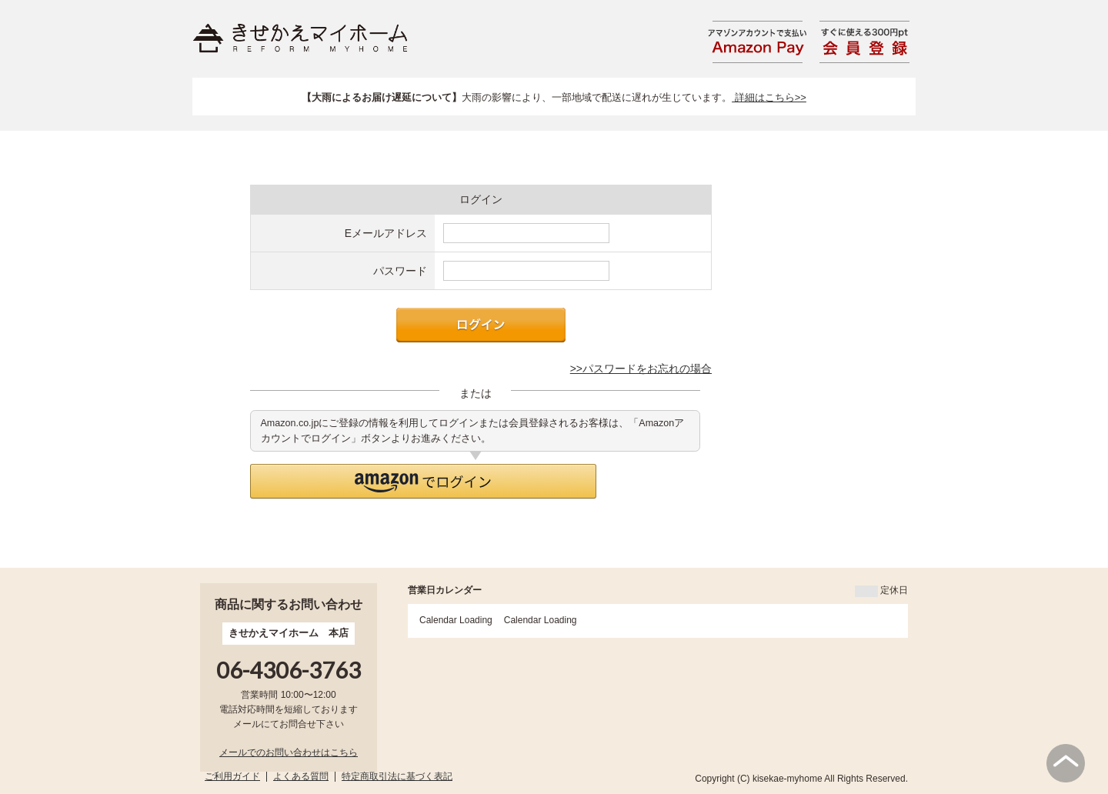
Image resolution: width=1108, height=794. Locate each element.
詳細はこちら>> (769, 97)
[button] (423, 481)
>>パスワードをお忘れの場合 (641, 368)
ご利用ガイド (232, 776)
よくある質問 (301, 776)
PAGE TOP (1065, 763)
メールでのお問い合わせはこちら (288, 752)
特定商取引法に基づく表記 (397, 776)
